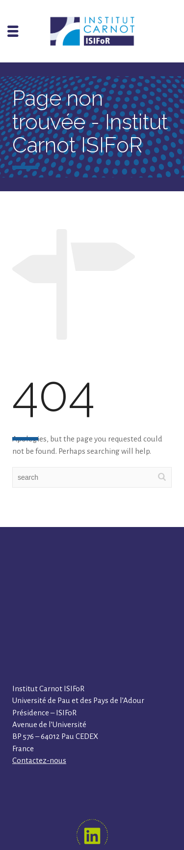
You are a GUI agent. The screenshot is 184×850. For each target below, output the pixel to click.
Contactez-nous (39, 760)
